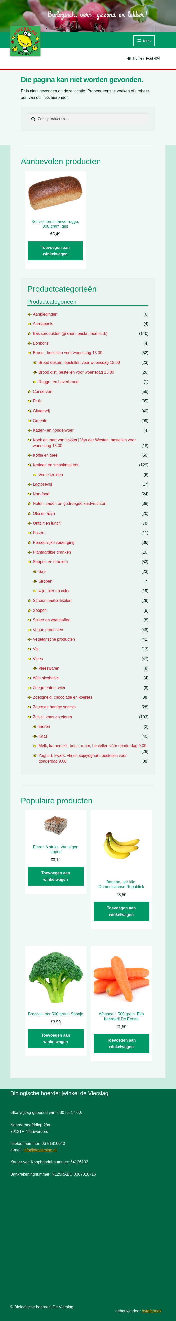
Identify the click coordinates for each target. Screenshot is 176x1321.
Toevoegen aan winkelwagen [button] (55, 250)
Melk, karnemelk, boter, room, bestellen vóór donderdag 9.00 (92, 746)
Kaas (43, 736)
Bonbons (41, 343)
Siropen (45, 581)
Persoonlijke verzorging (53, 542)
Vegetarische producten (54, 639)
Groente (40, 421)
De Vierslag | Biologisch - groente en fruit (25, 41)
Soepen (40, 610)
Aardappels (43, 324)
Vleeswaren (49, 668)
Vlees (38, 659)
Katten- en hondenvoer (53, 430)
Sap (42, 571)
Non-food (41, 494)
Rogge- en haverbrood (58, 382)
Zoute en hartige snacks (54, 707)
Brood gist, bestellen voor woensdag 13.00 (76, 372)
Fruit (37, 401)
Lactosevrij (42, 484)
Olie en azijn (44, 513)
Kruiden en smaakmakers (55, 465)
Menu (147, 40)
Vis (35, 649)
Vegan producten (48, 630)
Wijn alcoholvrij (46, 678)
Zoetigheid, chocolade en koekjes (62, 697)
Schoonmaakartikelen (52, 600)
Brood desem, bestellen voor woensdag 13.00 (79, 362)
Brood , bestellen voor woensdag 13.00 (67, 353)
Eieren (44, 726)
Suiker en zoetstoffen (51, 620)
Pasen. (39, 533)
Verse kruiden (50, 475)
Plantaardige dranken (52, 552)
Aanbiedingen (45, 314)
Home (137, 58)
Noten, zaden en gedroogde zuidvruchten (69, 503)
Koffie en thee (45, 455)
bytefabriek (152, 1311)
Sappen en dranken (50, 562)
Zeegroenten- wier (49, 688)
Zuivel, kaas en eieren (52, 717)
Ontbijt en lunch (47, 523)
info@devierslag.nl (40, 1150)
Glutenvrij (41, 411)
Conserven (42, 391)
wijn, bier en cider (54, 591)
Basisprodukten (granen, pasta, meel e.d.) (70, 333)
